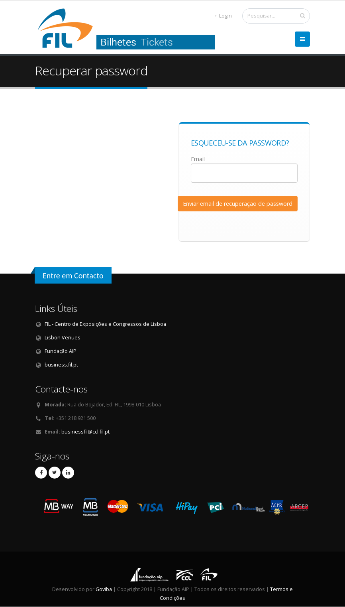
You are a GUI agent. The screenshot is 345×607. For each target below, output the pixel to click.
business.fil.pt (61, 364)
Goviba (104, 589)
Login (223, 15)
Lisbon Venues (62, 337)
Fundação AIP (60, 351)
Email (198, 159)
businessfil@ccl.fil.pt (85, 431)
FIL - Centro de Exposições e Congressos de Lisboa (105, 324)
